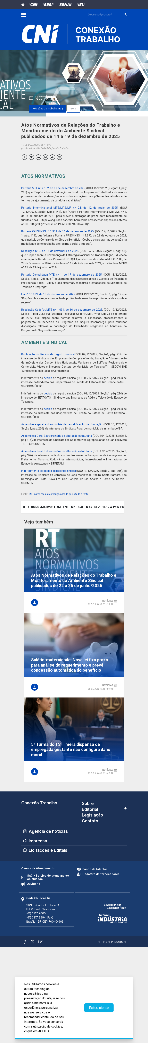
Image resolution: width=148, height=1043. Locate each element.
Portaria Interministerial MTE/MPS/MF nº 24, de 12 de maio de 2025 (69, 207)
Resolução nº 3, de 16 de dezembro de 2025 (49, 251)
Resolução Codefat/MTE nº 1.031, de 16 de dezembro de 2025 (61, 309)
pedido (48, 378)
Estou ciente (99, 1008)
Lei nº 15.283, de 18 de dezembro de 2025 (48, 294)
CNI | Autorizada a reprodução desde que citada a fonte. (59, 494)
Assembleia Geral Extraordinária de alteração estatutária (56, 435)
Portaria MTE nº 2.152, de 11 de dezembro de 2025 (53, 188)
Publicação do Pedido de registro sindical (48, 354)
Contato (90, 820)
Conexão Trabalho (39, 802)
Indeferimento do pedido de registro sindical (48, 470)
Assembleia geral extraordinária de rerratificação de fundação (61, 424)
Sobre (88, 803)
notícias (107, 600)
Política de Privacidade (111, 942)
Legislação (92, 814)
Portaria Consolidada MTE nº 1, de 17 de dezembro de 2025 (61, 274)
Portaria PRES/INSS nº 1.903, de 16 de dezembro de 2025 (57, 231)
